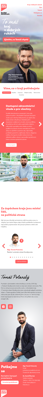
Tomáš (40, 10)
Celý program (11, 145)
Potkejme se (38, 13)
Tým (40, 7)
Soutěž (39, 15)
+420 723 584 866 (34, 380)
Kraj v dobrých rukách (34, 5)
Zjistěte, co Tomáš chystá (16, 40)
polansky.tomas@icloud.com (31, 370)
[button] (2, 124)
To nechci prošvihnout (9, 382)
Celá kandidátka (21, 261)
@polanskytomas (35, 372)
